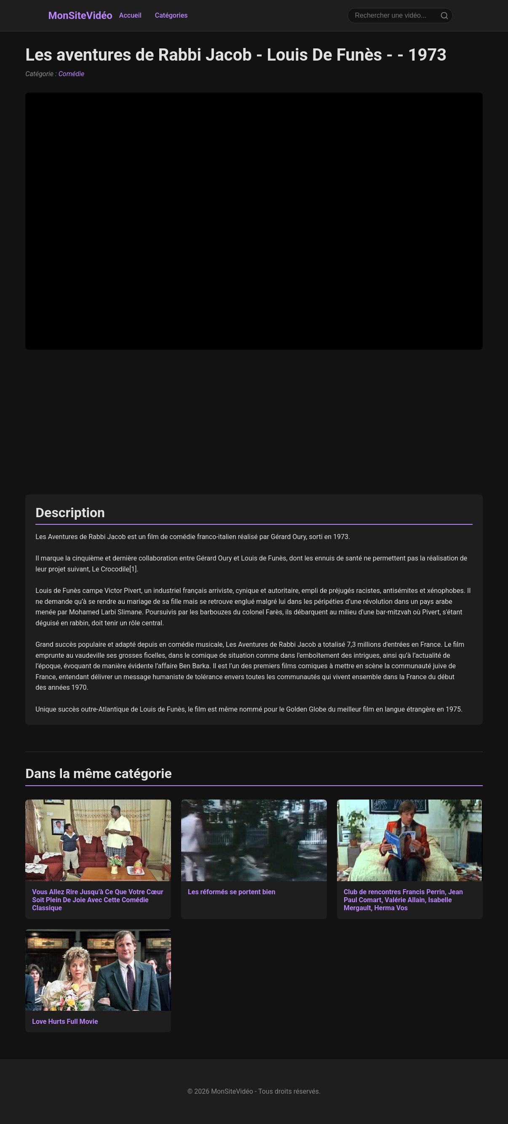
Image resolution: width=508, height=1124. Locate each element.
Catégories (171, 15)
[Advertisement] (253, 422)
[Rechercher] (444, 15)
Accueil (130, 15)
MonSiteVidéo (80, 15)
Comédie (72, 74)
